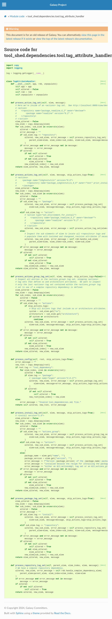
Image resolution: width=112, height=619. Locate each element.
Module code (17, 16)
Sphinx (19, 613)
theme (36, 613)
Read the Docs (62, 613)
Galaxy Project (58, 5)
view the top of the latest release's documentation (64, 39)
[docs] (103, 81)
